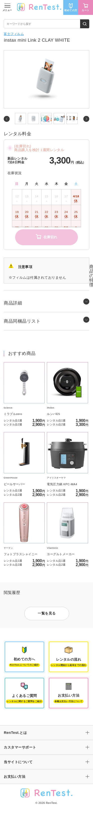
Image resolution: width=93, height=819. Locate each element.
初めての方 (70, 7)
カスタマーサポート (20, 747)
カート (85, 7)
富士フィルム (14, 34)
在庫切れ (46, 237)
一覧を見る (47, 613)
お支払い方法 (14, 777)
